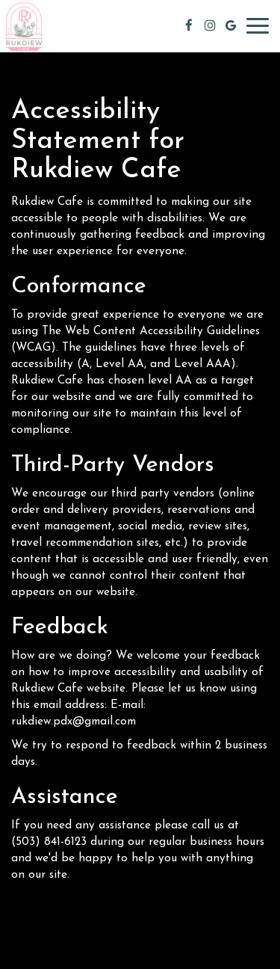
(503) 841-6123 (49, 842)
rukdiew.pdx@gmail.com (73, 721)
